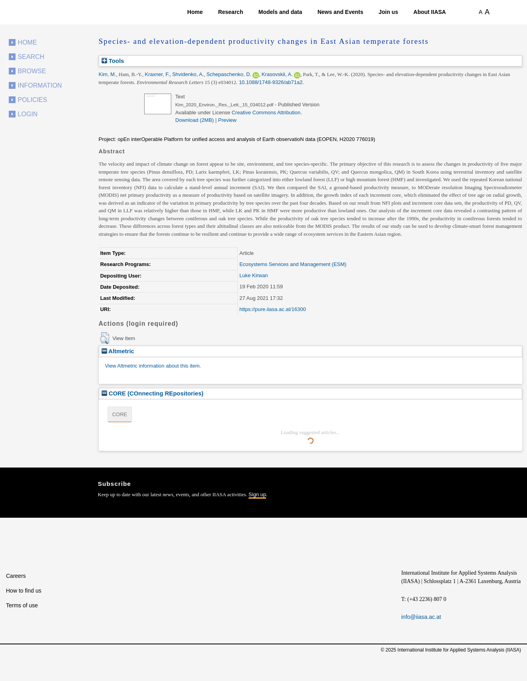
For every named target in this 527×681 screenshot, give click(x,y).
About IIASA (429, 12)
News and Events (340, 12)
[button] (104, 338)
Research (230, 12)
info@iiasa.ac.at (421, 617)
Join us (388, 12)
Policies (32, 99)
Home (195, 12)
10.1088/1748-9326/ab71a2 (271, 82)
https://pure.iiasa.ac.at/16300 (272, 309)
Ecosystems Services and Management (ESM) (293, 264)
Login (28, 114)
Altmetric (118, 351)
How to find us (23, 590)
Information (40, 85)
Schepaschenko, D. (228, 74)
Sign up (257, 494)
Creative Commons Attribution (265, 112)
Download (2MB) (194, 120)
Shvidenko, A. (188, 74)
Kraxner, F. (157, 74)
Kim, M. (107, 74)
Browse (32, 71)
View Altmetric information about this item (152, 366)
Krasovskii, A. (277, 74)
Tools (113, 60)
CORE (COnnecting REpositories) (153, 393)
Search (31, 56)
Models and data (280, 12)
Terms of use (22, 605)
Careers (16, 576)
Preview (227, 120)
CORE (119, 414)
